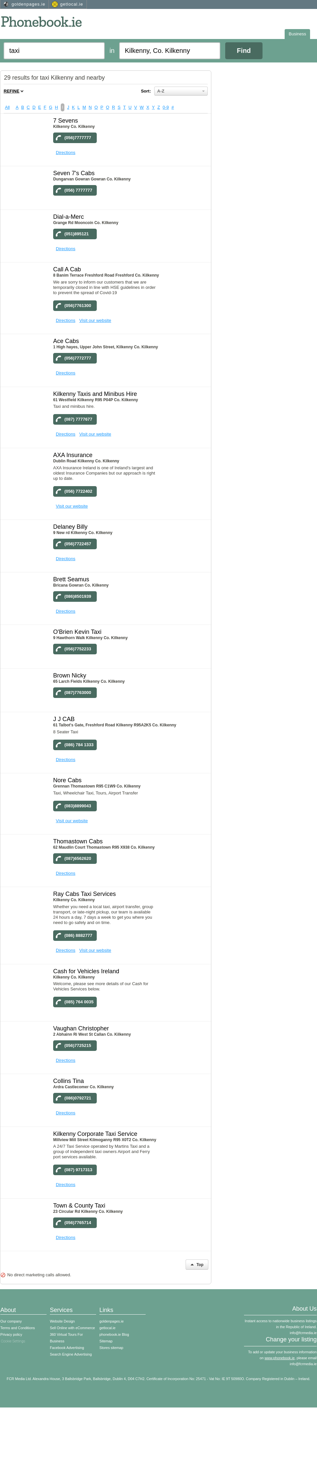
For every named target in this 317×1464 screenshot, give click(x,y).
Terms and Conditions (17, 1328)
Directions (65, 152)
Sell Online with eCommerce (72, 1328)
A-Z (181, 91)
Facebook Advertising (67, 1348)
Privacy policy (11, 1334)
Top (197, 1264)
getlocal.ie (71, 4)
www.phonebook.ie (279, 1358)
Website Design (62, 1321)
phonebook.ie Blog (114, 1334)
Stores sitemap (111, 1348)
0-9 (166, 107)
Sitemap (106, 1341)
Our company (11, 1321)
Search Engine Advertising (71, 1354)
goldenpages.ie (28, 4)
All (7, 107)
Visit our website (95, 320)
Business (297, 33)
